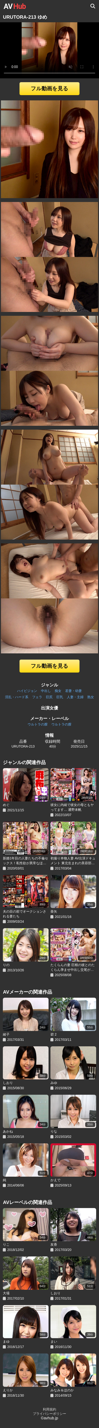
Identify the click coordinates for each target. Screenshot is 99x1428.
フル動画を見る (49, 89)
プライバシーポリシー (49, 1414)
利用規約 (49, 1409)
